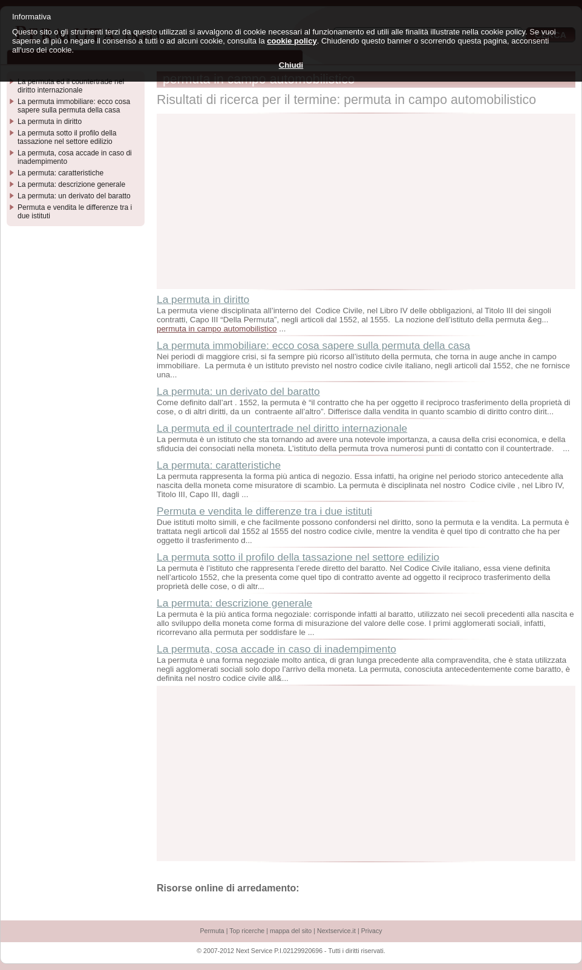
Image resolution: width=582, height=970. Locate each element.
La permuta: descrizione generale (234, 603)
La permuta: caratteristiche (219, 465)
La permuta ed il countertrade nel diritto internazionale (282, 428)
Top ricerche (246, 930)
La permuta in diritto (203, 299)
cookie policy (291, 40)
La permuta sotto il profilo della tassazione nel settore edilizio (298, 557)
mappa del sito (291, 930)
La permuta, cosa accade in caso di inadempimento (276, 649)
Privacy (371, 930)
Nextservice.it (336, 930)
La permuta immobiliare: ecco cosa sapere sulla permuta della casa (313, 345)
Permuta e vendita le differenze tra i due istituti (264, 511)
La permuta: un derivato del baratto (238, 391)
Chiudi (291, 65)
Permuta (212, 930)
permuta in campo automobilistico (217, 328)
